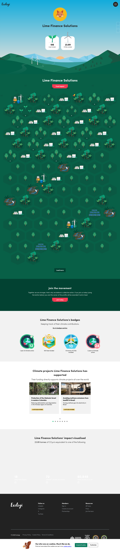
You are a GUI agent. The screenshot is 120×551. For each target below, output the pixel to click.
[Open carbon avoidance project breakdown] (68, 43)
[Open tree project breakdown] (52, 43)
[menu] (115, 4)
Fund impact (60, 86)
